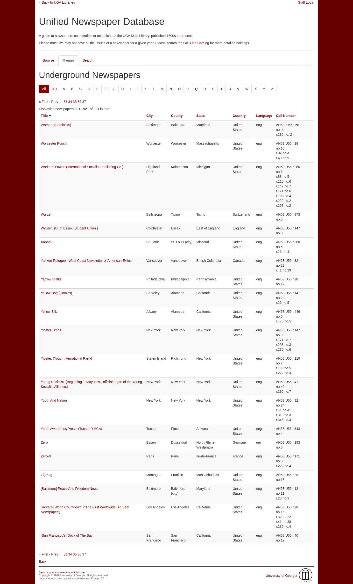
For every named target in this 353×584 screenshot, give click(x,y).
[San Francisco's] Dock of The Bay (66, 535)
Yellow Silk (49, 311)
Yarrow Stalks (51, 279)
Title (44, 116)
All (44, 89)
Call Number (286, 116)
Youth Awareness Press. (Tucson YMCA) (71, 429)
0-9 (54, 89)
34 (70, 102)
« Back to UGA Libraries (57, 2)
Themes (68, 60)
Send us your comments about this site (62, 572)
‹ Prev (53, 102)
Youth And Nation (54, 400)
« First (43, 102)
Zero (44, 442)
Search (88, 60)
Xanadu (46, 242)
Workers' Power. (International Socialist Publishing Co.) (82, 167)
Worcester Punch (54, 143)
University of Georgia (281, 575)
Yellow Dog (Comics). (57, 293)
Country (239, 116)
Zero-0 (46, 456)
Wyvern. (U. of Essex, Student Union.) (69, 228)
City (149, 116)
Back (42, 561)
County (177, 116)
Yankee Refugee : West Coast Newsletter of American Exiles (86, 261)
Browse (48, 60)
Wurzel (46, 214)
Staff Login (306, 2)
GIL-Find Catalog (196, 43)
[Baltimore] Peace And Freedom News (69, 489)
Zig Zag (46, 475)
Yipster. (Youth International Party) (66, 358)
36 (79, 102)
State (200, 116)
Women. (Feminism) (56, 125)
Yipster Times (51, 330)
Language (264, 116)
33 (65, 102)
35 (75, 102)
